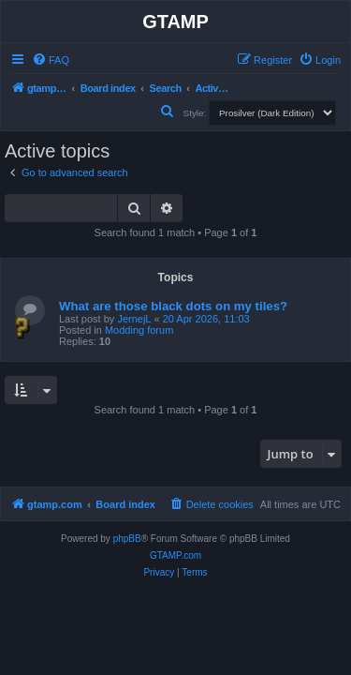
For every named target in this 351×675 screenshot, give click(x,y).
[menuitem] (50, 60)
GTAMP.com (175, 555)
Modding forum (139, 330)
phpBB (127, 538)
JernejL (134, 318)
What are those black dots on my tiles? (173, 306)
